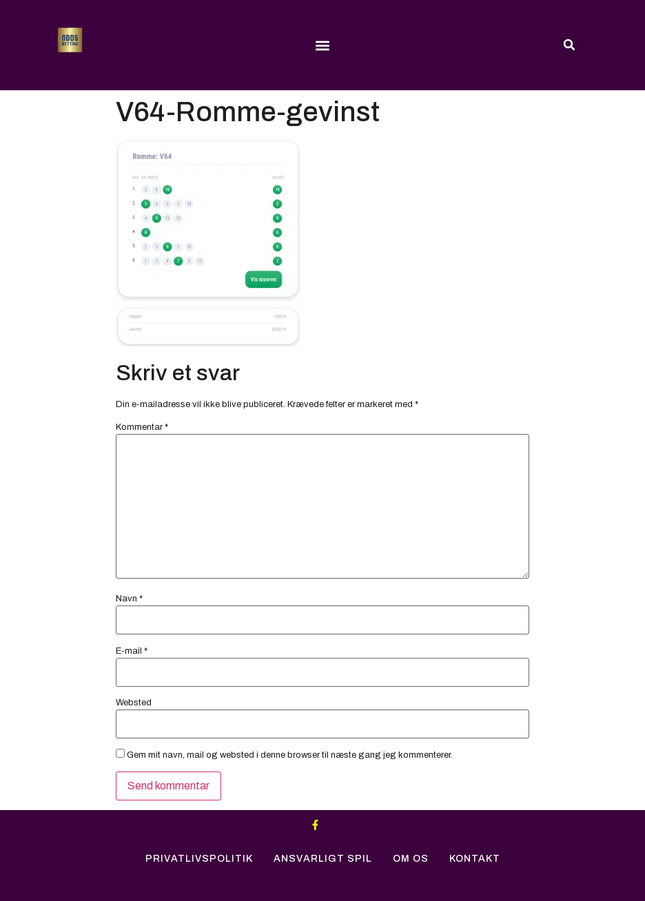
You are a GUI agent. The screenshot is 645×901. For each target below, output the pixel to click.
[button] (322, 45)
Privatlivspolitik (199, 858)
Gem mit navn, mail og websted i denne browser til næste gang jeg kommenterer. (290, 755)
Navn (129, 598)
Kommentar (142, 427)
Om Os (411, 858)
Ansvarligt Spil (323, 858)
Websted (134, 702)
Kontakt (474, 858)
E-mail (131, 651)
